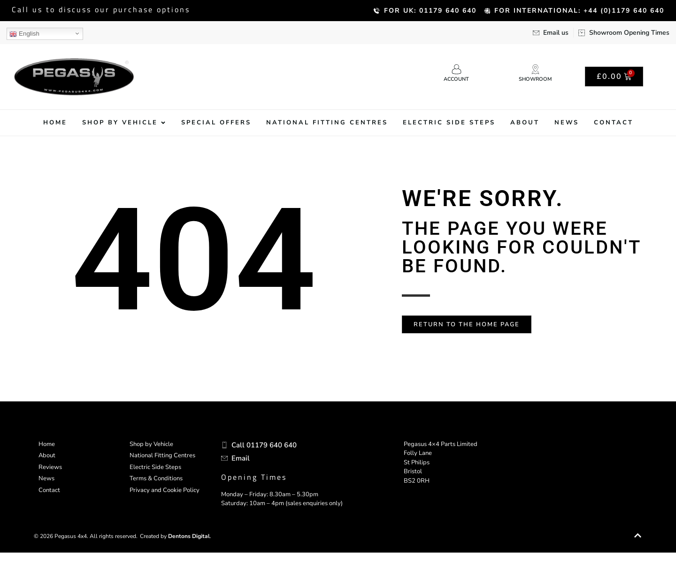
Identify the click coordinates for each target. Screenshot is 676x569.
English (24, 34)
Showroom (535, 79)
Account (456, 79)
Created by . (175, 552)
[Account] (456, 69)
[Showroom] (535, 69)
